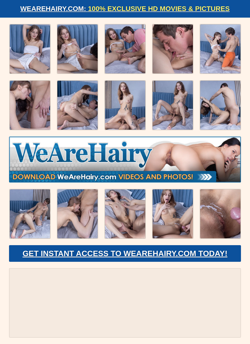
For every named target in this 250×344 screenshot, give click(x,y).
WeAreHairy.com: (125, 8)
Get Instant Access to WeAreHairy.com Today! (124, 253)
